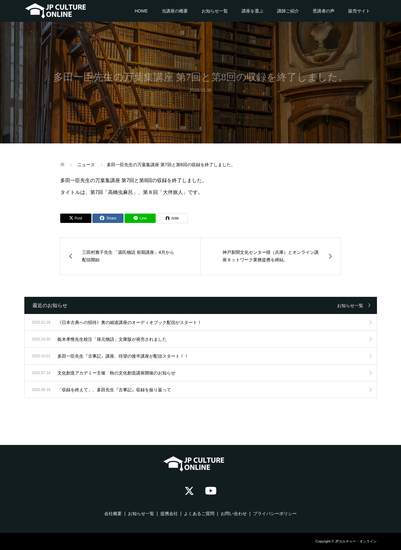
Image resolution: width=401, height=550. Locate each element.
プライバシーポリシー (275, 513)
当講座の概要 (175, 10)
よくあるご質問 (199, 513)
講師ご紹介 (288, 10)
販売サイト (359, 10)
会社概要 (113, 513)
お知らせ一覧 (215, 10)
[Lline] (140, 218)
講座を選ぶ (252, 10)
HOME (141, 10)
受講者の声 (324, 10)
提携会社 (169, 513)
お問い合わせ (234, 513)
